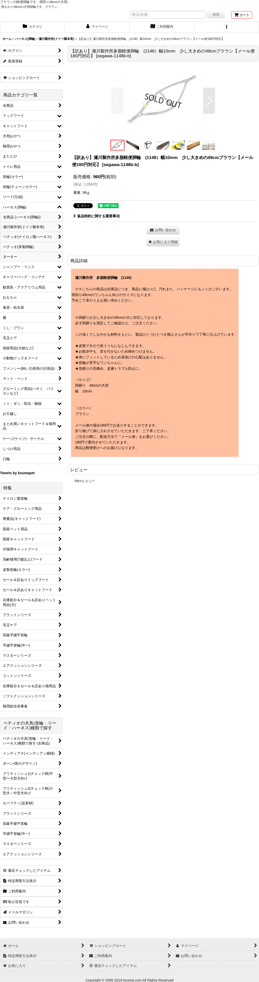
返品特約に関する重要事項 (96, 216)
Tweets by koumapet (17, 473)
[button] (226, 27)
